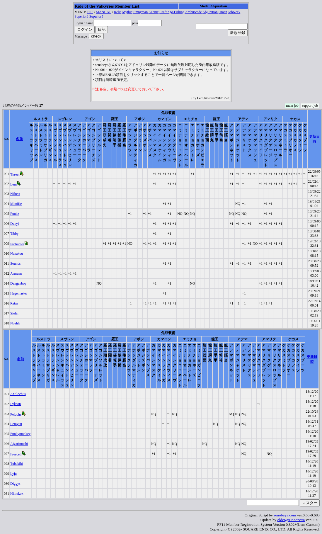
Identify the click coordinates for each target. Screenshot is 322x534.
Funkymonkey (20, 434)
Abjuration (210, 12)
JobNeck (234, 12)
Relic (117, 12)
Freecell (16, 454)
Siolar (14, 313)
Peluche (15, 414)
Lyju (13, 474)
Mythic (127, 12)
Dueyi (14, 224)
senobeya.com (285, 515)
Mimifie (16, 204)
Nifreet (15, 194)
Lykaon (15, 404)
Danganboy (18, 283)
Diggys (15, 484)
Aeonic (154, 12)
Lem (13, 184)
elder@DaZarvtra (291, 520)
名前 (19, 139)
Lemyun (16, 424)
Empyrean (140, 12)
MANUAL (103, 12)
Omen (223, 12)
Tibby (14, 234)
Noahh (15, 323)
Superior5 (96, 16)
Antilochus (18, 394)
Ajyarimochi (19, 444)
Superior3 (81, 16)
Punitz (14, 214)
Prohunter (17, 244)
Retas (14, 303)
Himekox (16, 494)
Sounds (15, 263)
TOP (90, 12)
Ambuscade (193, 12)
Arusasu (16, 273)
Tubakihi (16, 464)
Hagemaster (18, 293)
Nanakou (16, 253)
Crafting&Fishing (171, 12)
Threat (14, 174)
